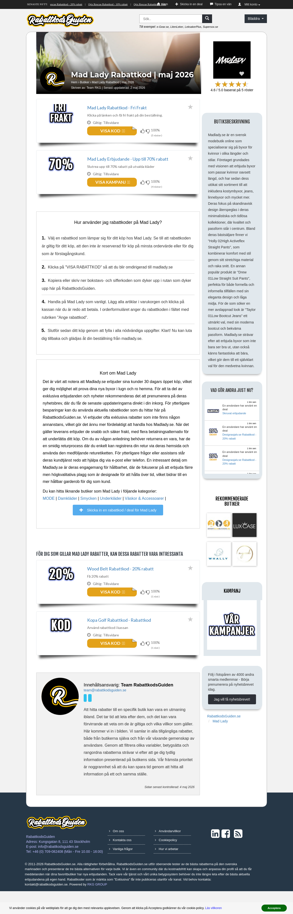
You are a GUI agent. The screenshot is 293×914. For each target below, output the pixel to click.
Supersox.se (210, 26)
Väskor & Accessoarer (144, 510)
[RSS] (238, 856)
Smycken (88, 510)
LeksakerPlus (193, 26)
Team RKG (93, 87)
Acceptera (274, 908)
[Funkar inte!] (148, 131)
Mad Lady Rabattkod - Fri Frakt (117, 107)
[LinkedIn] (86, 720)
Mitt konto (249, 4)
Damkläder (67, 510)
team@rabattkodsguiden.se (105, 713)
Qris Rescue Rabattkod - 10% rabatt (111, 4)
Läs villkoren (213, 908)
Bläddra (256, 19)
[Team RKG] (60, 719)
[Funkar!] (143, 131)
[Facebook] (90, 720)
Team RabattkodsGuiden (147, 707)
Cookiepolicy (166, 863)
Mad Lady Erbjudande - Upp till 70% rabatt (127, 164)
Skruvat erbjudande (234, 413)
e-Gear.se (163, 26)
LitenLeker (176, 26)
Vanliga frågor (121, 872)
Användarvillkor (168, 854)
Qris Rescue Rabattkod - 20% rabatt (65, 4)
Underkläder (110, 510)
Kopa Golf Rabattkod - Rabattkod (119, 637)
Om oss (116, 854)
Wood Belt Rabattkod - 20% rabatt (120, 580)
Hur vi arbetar (166, 872)
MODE (49, 510)
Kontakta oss (120, 863)
